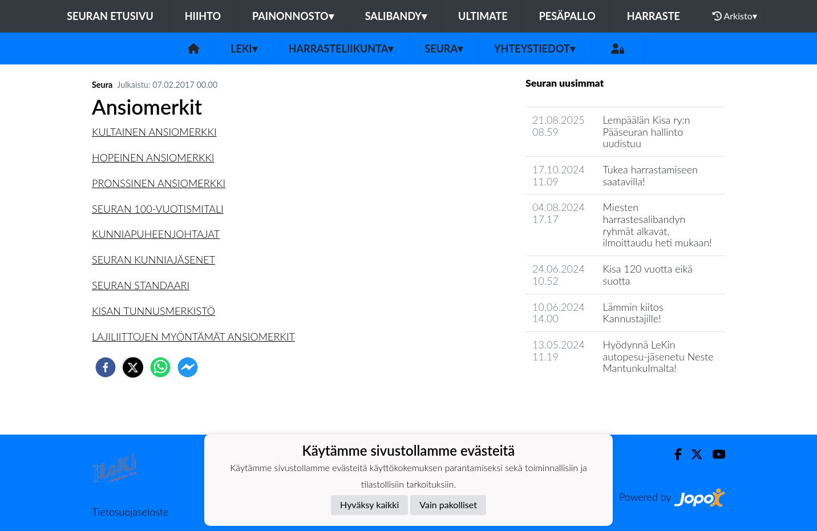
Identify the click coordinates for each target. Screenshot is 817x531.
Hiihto (203, 16)
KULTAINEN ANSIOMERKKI (154, 131)
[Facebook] (673, 454)
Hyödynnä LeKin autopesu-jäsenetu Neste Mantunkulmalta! (658, 356)
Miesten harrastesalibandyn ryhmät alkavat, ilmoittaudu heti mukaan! (657, 225)
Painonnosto (293, 16)
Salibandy (396, 16)
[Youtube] (714, 454)
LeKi (243, 48)
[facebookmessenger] (187, 367)
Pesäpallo (567, 16)
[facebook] (105, 367)
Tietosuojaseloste (130, 511)
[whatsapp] (160, 367)
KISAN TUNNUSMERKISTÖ (153, 311)
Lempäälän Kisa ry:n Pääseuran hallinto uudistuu (646, 131)
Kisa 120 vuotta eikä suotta (648, 274)
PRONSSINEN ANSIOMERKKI (158, 183)
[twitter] (133, 367)
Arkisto (735, 16)
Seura (443, 48)
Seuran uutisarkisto (575, 400)
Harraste (653, 16)
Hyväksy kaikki (369, 504)
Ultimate (483, 16)
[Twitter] (692, 454)
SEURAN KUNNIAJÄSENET (153, 259)
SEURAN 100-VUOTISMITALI (158, 208)
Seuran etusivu (110, 16)
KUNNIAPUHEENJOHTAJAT (156, 234)
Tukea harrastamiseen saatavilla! (650, 175)
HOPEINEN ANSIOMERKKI (153, 157)
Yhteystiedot (534, 48)
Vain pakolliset (448, 504)
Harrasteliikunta (341, 48)
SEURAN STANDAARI (140, 285)
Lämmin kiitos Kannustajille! (633, 313)
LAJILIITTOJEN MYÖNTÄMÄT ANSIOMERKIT (193, 336)
